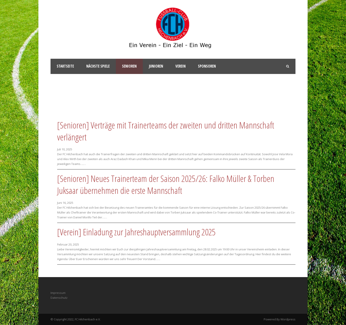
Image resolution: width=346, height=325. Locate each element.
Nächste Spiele (98, 66)
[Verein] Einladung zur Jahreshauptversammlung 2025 (136, 232)
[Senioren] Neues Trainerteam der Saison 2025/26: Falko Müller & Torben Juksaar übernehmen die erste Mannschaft (165, 184)
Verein (180, 66)
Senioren (129, 66)
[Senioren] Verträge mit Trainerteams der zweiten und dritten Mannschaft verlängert (165, 131)
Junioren (156, 66)
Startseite (65, 66)
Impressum (58, 293)
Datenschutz (59, 298)
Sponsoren (207, 66)
